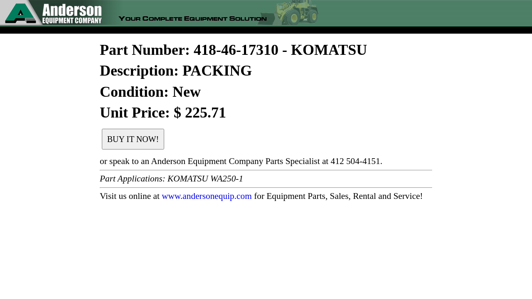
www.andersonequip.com (207, 196)
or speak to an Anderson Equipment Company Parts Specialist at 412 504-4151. (241, 161)
